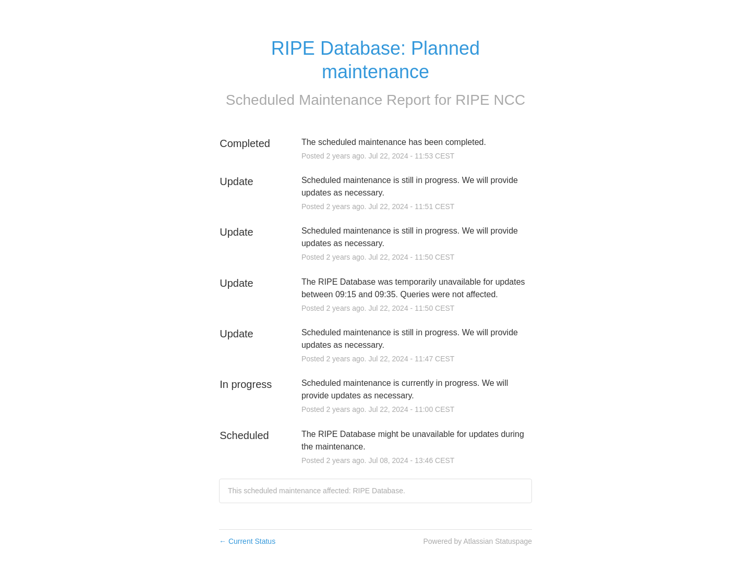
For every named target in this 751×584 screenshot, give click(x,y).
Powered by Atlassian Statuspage (477, 541)
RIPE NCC (490, 100)
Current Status (247, 541)
